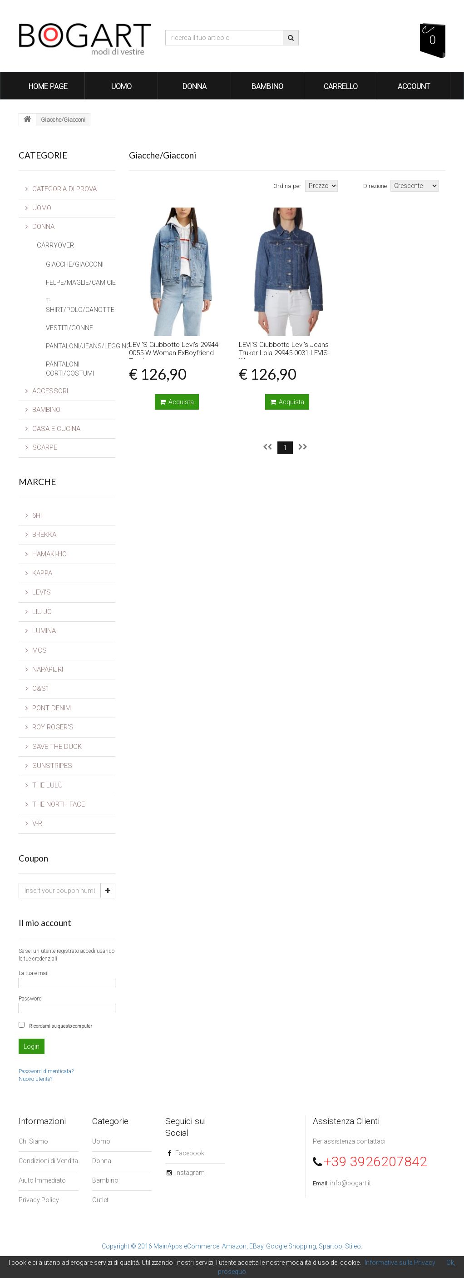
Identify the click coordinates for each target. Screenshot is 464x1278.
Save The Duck (53, 747)
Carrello (341, 86)
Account (414, 86)
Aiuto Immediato (42, 1180)
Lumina (40, 631)
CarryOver (55, 245)
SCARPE (41, 447)
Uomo (121, 86)
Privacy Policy (39, 1200)
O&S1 (37, 688)
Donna (195, 86)
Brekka (40, 534)
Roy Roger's (49, 727)
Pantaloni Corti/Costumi (70, 369)
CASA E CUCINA (52, 429)
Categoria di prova (61, 189)
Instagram (190, 1172)
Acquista (177, 402)
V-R (33, 823)
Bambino (267, 86)
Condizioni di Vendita (48, 1160)
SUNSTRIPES (48, 766)
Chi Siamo (33, 1141)
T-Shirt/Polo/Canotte (80, 305)
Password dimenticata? (46, 1071)
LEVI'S (38, 592)
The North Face (55, 804)
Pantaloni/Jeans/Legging (80, 346)
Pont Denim (48, 708)
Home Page (48, 86)
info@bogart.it (350, 1183)
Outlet (100, 1200)
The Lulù (44, 785)
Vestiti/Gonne (69, 328)
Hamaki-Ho (46, 554)
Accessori (46, 391)
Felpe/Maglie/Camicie (80, 282)
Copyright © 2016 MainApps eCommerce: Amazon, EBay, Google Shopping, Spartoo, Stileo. (232, 1246)
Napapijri (44, 669)
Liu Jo (38, 612)
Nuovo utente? (35, 1079)
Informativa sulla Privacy (400, 1262)
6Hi (33, 515)
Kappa (38, 573)
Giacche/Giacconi (75, 264)
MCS (36, 650)
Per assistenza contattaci (349, 1141)
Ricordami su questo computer (60, 1026)
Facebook (189, 1153)
